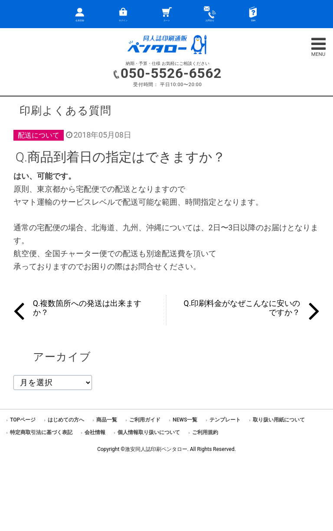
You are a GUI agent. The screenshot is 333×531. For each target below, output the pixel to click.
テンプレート (225, 420)
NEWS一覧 (185, 420)
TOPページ (23, 420)
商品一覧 (106, 420)
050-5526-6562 (171, 73)
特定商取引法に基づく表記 (41, 432)
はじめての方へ (66, 420)
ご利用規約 (205, 432)
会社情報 (95, 432)
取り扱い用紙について (279, 420)
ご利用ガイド (144, 420)
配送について (38, 135)
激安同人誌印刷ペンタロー (156, 449)
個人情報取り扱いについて (149, 432)
